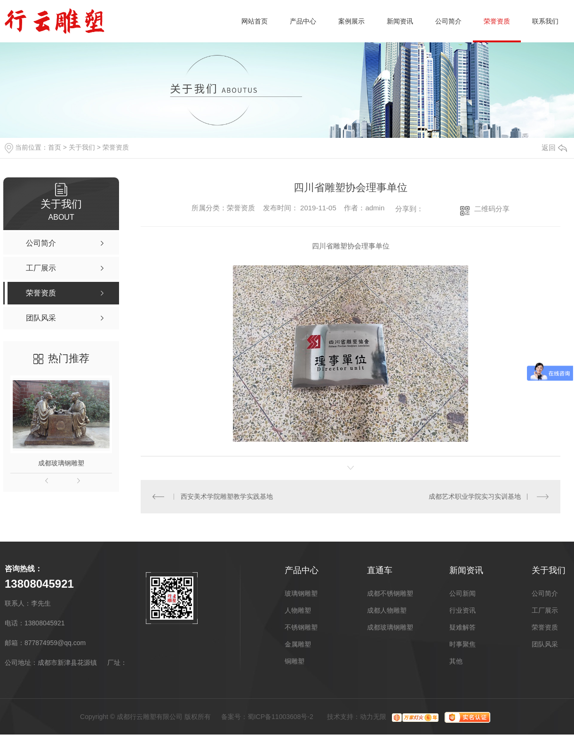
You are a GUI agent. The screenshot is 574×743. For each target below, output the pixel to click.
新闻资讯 (400, 21)
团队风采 (545, 644)
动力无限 (373, 716)
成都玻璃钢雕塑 (61, 463)
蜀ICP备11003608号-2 (280, 716)
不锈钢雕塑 (301, 627)
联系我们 (545, 21)
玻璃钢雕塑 (301, 593)
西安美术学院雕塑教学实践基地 (226, 496)
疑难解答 (462, 627)
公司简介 (448, 21)
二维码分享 (492, 209)
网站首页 (254, 21)
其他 (455, 661)
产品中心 (303, 21)
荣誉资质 (497, 21)
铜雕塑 (294, 661)
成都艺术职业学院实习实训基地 (475, 496)
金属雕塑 (298, 644)
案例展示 (351, 21)
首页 (54, 147)
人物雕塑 (298, 610)
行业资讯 (462, 610)
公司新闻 (462, 593)
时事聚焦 (462, 644)
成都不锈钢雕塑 (390, 593)
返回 (554, 148)
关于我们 (82, 147)
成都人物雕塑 (387, 610)
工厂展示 (545, 610)
